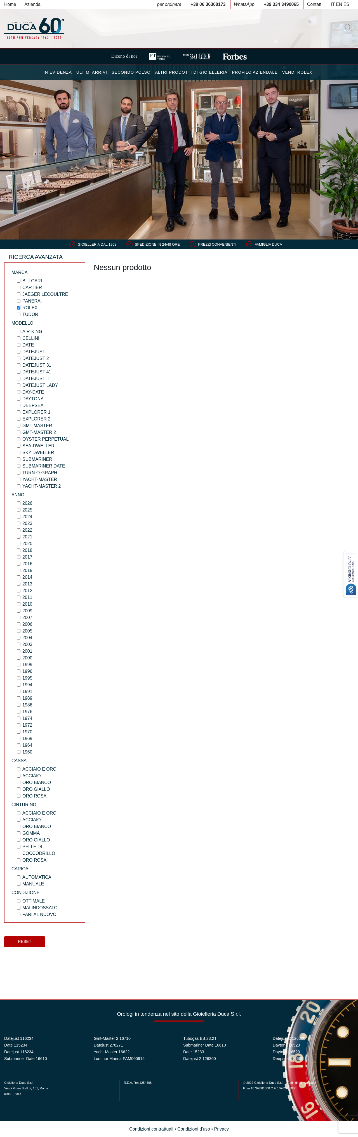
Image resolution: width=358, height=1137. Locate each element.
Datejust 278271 (108, 1045)
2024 (27, 516)
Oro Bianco (36, 782)
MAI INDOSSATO (40, 907)
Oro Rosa (34, 796)
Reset (24, 941)
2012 (27, 590)
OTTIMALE (33, 901)
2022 (27, 530)
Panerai (32, 301)
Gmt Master (37, 425)
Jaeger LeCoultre (45, 294)
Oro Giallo (36, 789)
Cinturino (23, 804)
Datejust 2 (35, 358)
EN (339, 4)
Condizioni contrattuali (151, 1129)
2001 (27, 651)
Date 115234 (15, 1045)
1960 (27, 752)
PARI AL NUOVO (39, 914)
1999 (27, 664)
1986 (27, 705)
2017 (27, 557)
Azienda (32, 4)
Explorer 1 (36, 412)
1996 (27, 671)
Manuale (33, 884)
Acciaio (31, 775)
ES (346, 4)
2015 (27, 570)
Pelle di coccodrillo (38, 850)
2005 (27, 631)
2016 (27, 563)
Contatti (314, 4)
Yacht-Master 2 (41, 486)
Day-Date (33, 392)
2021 (27, 536)
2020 (27, 543)
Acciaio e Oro (39, 769)
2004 (27, 637)
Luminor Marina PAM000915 (119, 1058)
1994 (27, 684)
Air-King (32, 331)
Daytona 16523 (286, 1045)
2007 (27, 617)
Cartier (32, 287)
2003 (27, 644)
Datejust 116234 (19, 1038)
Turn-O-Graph (39, 472)
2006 (27, 624)
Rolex (29, 307)
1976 (27, 711)
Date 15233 (193, 1052)
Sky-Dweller (38, 452)
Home (10, 4)
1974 (27, 718)
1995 (27, 678)
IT (333, 4)
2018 (27, 550)
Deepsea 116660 (288, 1058)
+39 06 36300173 (208, 4)
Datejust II (35, 378)
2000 (27, 657)
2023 (27, 523)
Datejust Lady (40, 385)
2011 (27, 597)
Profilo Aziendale (254, 72)
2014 (27, 577)
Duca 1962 (34, 28)
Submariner (37, 459)
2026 (27, 503)
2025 (27, 510)
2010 (27, 604)
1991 (27, 691)
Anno (17, 494)
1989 (27, 698)
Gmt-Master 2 (39, 432)
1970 (27, 731)
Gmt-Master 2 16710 (112, 1038)
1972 (27, 725)
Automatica (36, 877)
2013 (27, 584)
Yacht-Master (39, 479)
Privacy (221, 1129)
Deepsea (33, 405)
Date (28, 345)
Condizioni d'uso (193, 1129)
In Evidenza (57, 72)
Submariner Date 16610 (25, 1058)
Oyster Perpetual (45, 439)
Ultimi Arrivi (91, 72)
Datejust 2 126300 (199, 1058)
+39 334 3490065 (281, 4)
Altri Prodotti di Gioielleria (191, 72)
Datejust (33, 351)
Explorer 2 (36, 419)
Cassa (19, 760)
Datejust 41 (36, 371)
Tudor (30, 314)
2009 (27, 610)
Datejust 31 (36, 365)
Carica (19, 868)
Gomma (31, 833)
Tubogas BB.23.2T (199, 1038)
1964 (27, 745)
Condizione (25, 892)
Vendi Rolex (297, 72)
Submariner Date (43, 466)
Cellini (30, 338)
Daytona (33, 398)
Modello (22, 323)
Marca (19, 272)
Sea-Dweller (38, 445)
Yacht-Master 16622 (112, 1052)
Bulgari (32, 280)
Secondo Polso (131, 72)
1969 (27, 738)
